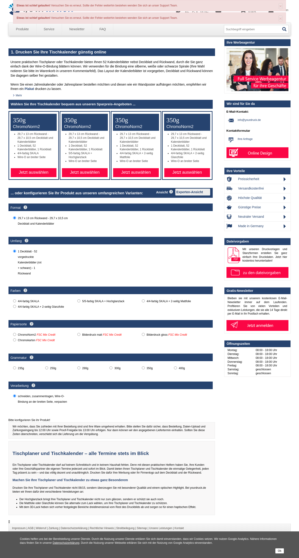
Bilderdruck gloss (167, 334)
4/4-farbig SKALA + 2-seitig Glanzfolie (41, 306)
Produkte (22, 29)
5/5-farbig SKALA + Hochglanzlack (103, 301)
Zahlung (53, 528)
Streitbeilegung (125, 528)
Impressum (19, 528)
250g (53, 368)
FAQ (102, 29)
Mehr (19, 95)
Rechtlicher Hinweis (102, 528)
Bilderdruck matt (101, 334)
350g (150, 368)
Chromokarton (36, 340)
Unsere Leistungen (160, 528)
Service (49, 29)
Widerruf (41, 528)
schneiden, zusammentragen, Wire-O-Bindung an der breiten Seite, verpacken (42, 399)
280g (85, 368)
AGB (31, 528)
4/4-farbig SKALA (28, 301)
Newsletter (76, 29)
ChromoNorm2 (36, 334)
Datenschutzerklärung (66, 542)
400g (182, 368)
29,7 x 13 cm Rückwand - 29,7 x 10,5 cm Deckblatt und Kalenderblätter (43, 221)
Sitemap (142, 528)
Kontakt (179, 528)
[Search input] (252, 29)
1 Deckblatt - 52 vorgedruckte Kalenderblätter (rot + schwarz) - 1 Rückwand (30, 262)
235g (21, 368)
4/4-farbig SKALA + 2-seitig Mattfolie (169, 301)
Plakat (29, 89)
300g (118, 368)
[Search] (284, 29)
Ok (279, 550)
